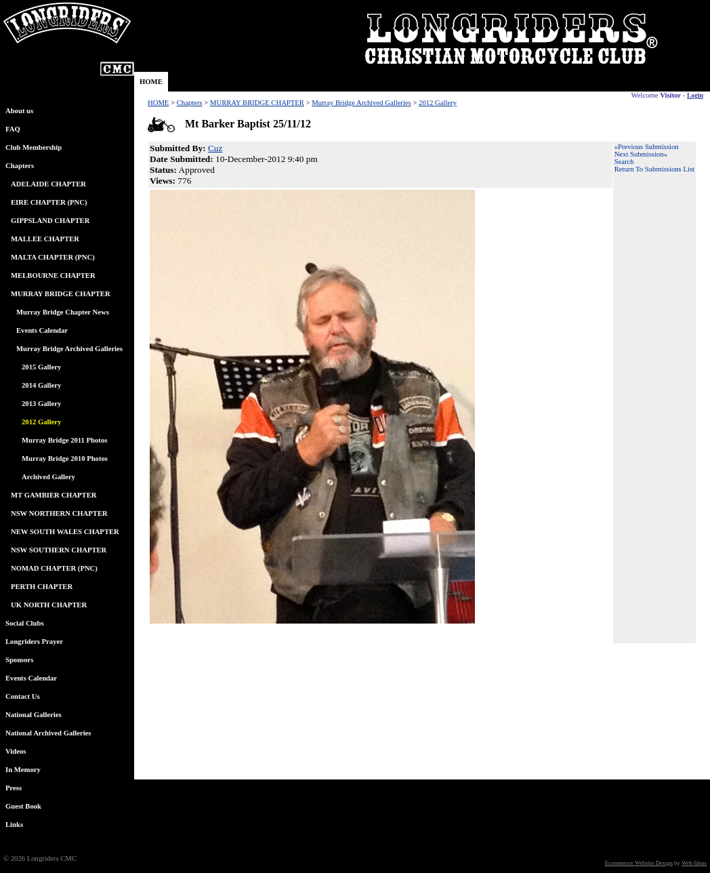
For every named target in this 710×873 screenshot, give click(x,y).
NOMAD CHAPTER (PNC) (54, 568)
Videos (15, 751)
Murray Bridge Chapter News (62, 312)
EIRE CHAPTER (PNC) (49, 202)
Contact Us (22, 696)
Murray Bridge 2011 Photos (64, 440)
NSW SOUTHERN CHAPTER (58, 550)
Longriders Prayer (34, 641)
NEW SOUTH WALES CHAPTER (65, 531)
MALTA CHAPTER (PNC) (53, 257)
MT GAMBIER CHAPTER (54, 495)
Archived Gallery (48, 477)
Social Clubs (24, 623)
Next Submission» (640, 154)
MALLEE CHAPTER (45, 239)
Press (13, 788)
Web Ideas (694, 862)
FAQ (12, 129)
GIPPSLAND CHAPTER (50, 220)
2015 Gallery (41, 367)
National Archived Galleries (48, 733)
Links (14, 824)
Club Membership (33, 147)
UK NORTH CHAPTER (49, 605)
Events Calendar (42, 330)
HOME (151, 81)
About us (19, 111)
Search (624, 161)
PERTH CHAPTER (41, 586)
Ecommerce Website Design (639, 862)
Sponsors (19, 660)
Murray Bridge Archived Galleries (69, 348)
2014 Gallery (41, 385)
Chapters (19, 165)
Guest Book (23, 806)
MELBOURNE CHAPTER (53, 275)
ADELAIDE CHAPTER (48, 184)
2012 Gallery (438, 102)
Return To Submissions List (654, 169)
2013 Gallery (41, 403)
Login (695, 95)
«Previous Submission (646, 146)
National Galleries (33, 714)
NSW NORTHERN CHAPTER (59, 513)
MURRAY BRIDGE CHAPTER (60, 294)
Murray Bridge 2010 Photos (65, 458)
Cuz (215, 148)
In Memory (23, 769)
